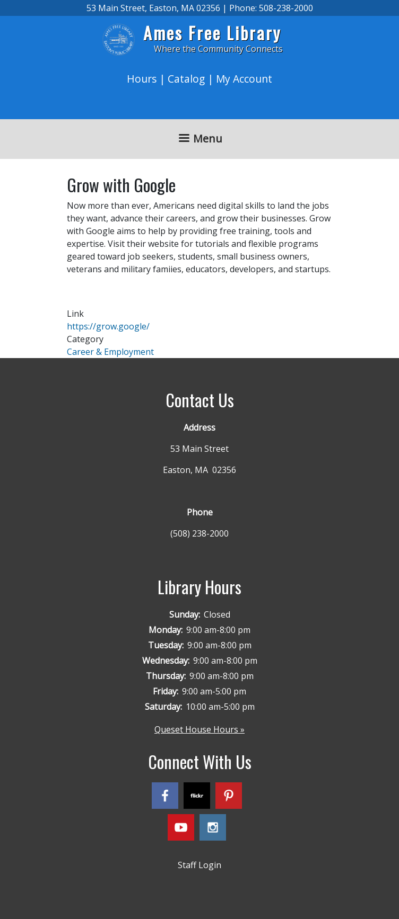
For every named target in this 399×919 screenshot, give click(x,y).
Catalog (186, 79)
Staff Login (199, 865)
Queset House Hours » (199, 729)
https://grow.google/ (108, 326)
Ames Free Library (212, 32)
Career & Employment (110, 352)
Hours (142, 79)
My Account (244, 79)
